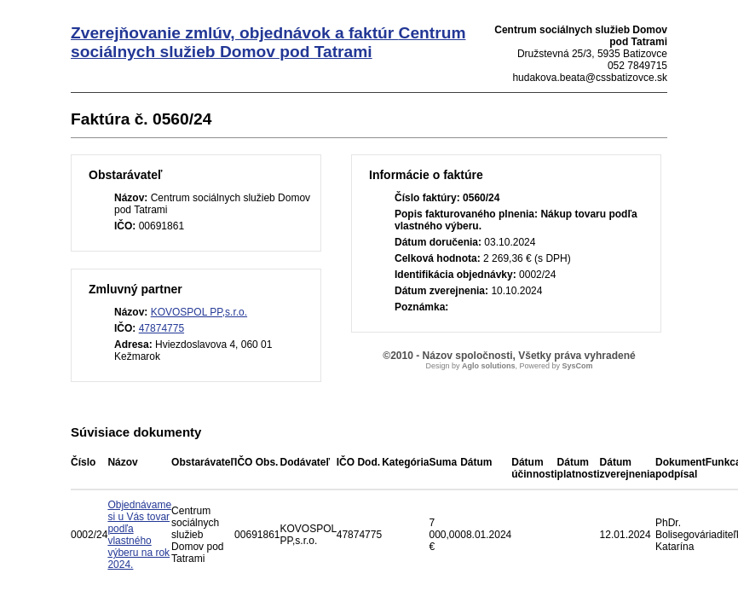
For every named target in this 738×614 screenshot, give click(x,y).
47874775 (161, 328)
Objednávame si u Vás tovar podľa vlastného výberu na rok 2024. (139, 535)
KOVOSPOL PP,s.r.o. (199, 312)
